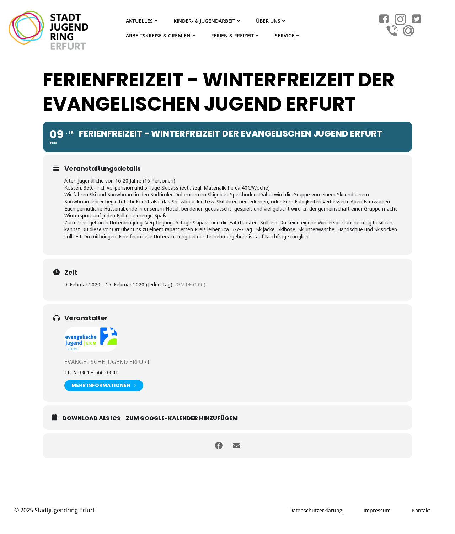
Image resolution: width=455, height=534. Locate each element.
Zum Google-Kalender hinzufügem (182, 418)
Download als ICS (92, 418)
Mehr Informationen (103, 385)
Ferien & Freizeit (236, 35)
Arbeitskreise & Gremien (161, 35)
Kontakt (421, 510)
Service (288, 35)
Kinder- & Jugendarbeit (207, 20)
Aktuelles (142, 20)
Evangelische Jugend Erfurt (107, 362)
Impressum (377, 510)
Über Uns (271, 20)
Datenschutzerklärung (315, 510)
